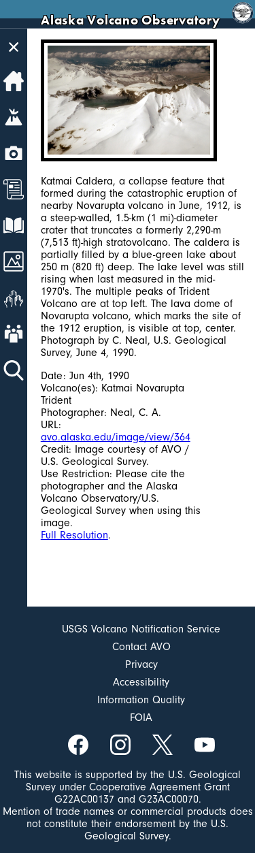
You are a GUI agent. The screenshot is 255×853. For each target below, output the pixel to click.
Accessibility (141, 682)
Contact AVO (141, 647)
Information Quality (141, 700)
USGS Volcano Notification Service (141, 629)
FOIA (141, 717)
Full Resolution (74, 535)
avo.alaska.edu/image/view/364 (115, 437)
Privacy (141, 664)
